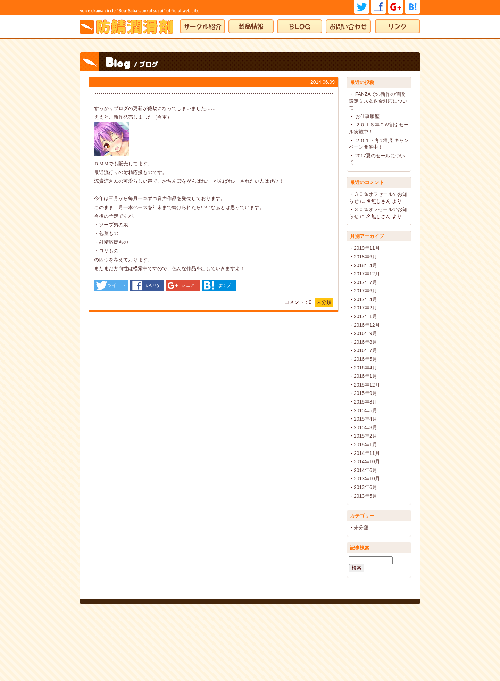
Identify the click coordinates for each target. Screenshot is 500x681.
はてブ (224, 285)
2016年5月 (365, 359)
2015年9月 (365, 393)
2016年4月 (365, 368)
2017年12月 (367, 273)
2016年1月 (365, 376)
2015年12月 (367, 385)
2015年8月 (365, 402)
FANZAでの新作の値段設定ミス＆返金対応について (378, 100)
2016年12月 (367, 325)
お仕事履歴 (367, 116)
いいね (152, 285)
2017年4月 (365, 299)
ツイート (117, 285)
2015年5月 (365, 410)
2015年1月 (365, 444)
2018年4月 (365, 265)
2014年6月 (365, 470)
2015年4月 (365, 419)
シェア (188, 285)
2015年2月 (365, 436)
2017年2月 (365, 307)
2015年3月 (365, 427)
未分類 (324, 302)
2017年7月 (365, 282)
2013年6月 (365, 487)
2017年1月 (365, 316)
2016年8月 (365, 342)
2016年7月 (365, 350)
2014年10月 (367, 461)
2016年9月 (365, 333)
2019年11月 (367, 248)
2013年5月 (365, 496)
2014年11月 (367, 453)
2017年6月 (365, 290)
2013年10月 (367, 478)
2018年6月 (365, 256)
